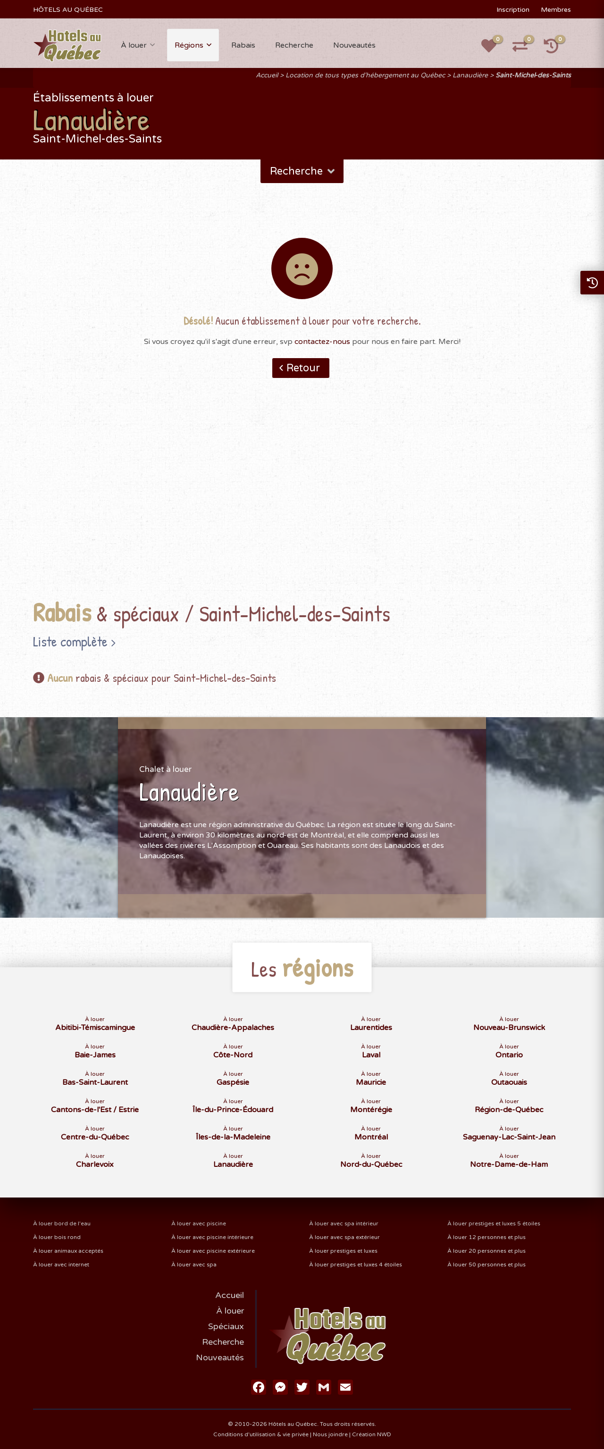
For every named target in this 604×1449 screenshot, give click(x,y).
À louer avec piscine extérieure (213, 1251)
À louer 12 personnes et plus (486, 1237)
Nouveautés (354, 45)
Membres (556, 10)
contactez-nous (322, 341)
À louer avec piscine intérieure (212, 1237)
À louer (134, 45)
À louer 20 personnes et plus (486, 1251)
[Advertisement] (302, 503)
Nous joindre (330, 1434)
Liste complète (70, 641)
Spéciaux (226, 1326)
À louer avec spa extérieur (344, 1237)
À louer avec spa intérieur (343, 1223)
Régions (189, 45)
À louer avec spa (194, 1264)
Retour (303, 368)
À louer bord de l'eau (62, 1223)
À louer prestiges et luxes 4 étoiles (355, 1264)
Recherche (294, 45)
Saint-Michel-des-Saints (533, 75)
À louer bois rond (57, 1237)
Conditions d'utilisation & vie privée (261, 1434)
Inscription (512, 10)
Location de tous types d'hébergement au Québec (365, 75)
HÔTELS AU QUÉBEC (68, 10)
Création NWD (371, 1434)
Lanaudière (470, 75)
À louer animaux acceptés (68, 1251)
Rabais (243, 45)
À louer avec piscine (198, 1223)
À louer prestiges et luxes (343, 1251)
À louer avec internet (61, 1264)
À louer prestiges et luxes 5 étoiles (493, 1223)
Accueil (267, 75)
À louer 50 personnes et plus (486, 1264)
